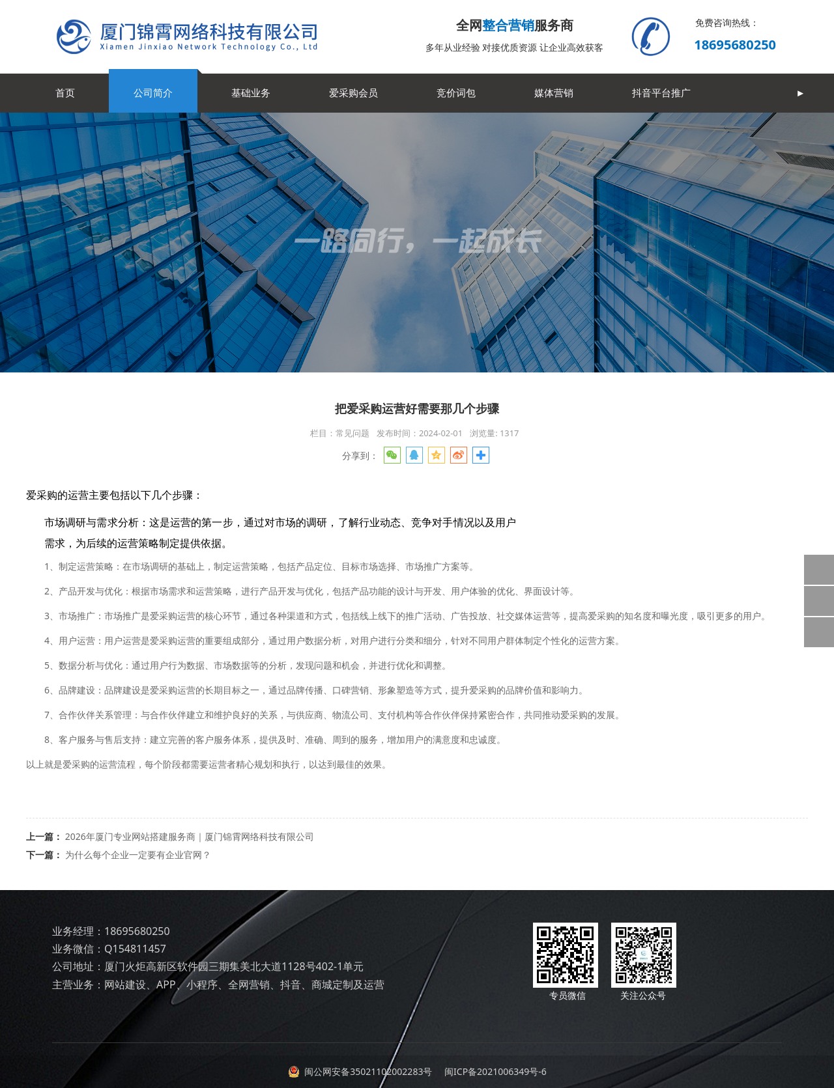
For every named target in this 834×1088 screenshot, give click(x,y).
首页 (65, 92)
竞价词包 (456, 92)
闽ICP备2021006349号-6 (494, 1071)
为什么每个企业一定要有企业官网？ (138, 854)
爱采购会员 (353, 92)
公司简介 (153, 92)
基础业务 (250, 92)
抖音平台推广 (661, 92)
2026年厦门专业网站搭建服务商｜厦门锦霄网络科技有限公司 (189, 836)
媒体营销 (553, 92)
